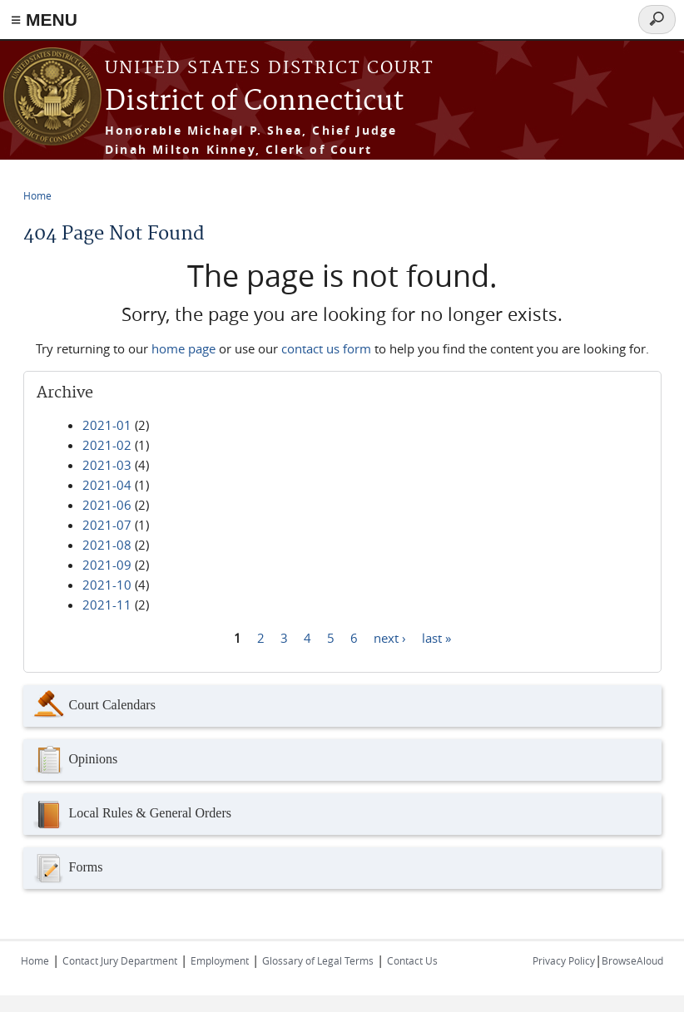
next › (390, 637)
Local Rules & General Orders (131, 814)
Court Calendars (94, 706)
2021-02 (106, 445)
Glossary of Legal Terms (318, 960)
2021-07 (106, 524)
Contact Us (412, 960)
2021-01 (106, 425)
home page (183, 348)
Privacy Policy (564, 960)
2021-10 (106, 584)
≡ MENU (44, 19)
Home (37, 195)
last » (436, 637)
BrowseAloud (632, 960)
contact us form (326, 348)
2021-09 (106, 564)
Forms (67, 868)
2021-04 (106, 484)
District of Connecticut (254, 102)
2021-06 (106, 504)
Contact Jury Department (119, 960)
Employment (220, 960)
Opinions (75, 760)
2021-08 (106, 544)
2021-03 (106, 465)
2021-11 (106, 604)
